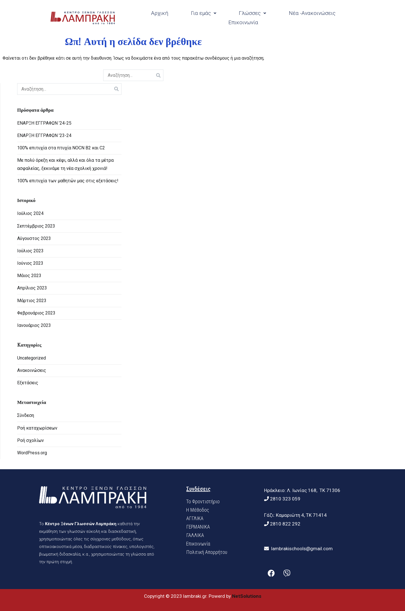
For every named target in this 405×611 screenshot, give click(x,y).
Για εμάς (203, 13)
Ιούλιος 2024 (30, 213)
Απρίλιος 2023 (32, 288)
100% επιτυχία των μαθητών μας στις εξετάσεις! (67, 180)
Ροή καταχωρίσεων (37, 428)
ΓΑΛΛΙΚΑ (195, 535)
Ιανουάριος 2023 (34, 325)
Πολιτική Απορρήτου (206, 552)
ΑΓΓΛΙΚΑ (194, 518)
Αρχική (159, 13)
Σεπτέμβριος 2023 (36, 226)
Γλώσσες (252, 13)
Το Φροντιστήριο (203, 501)
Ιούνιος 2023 (30, 263)
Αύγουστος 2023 (34, 238)
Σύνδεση (25, 415)
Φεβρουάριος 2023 (36, 313)
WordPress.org (32, 452)
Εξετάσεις (27, 382)
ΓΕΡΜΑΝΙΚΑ (198, 527)
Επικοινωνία (243, 22)
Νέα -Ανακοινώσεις (312, 13)
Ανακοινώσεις (31, 370)
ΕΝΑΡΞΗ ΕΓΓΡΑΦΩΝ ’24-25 (44, 123)
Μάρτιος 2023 (31, 300)
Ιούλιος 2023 (30, 250)
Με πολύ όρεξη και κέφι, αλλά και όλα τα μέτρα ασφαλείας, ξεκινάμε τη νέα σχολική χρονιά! (65, 164)
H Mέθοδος (197, 510)
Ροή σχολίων (30, 440)
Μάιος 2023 (29, 275)
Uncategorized (31, 358)
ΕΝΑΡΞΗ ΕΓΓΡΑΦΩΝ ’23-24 (44, 135)
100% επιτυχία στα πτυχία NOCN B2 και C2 (61, 147)
